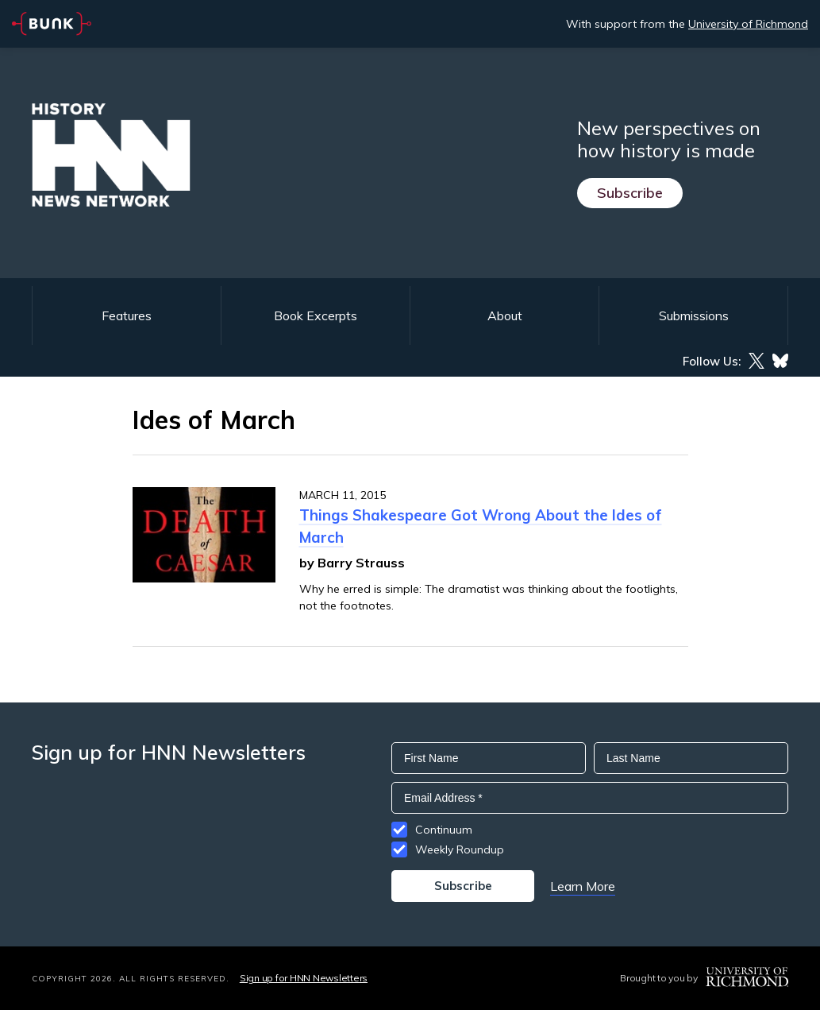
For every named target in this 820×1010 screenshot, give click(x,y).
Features (127, 315)
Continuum (443, 829)
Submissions (694, 315)
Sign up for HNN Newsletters (304, 978)
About (504, 315)
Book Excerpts (315, 315)
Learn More (582, 886)
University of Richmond (748, 24)
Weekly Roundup (459, 849)
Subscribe (630, 193)
